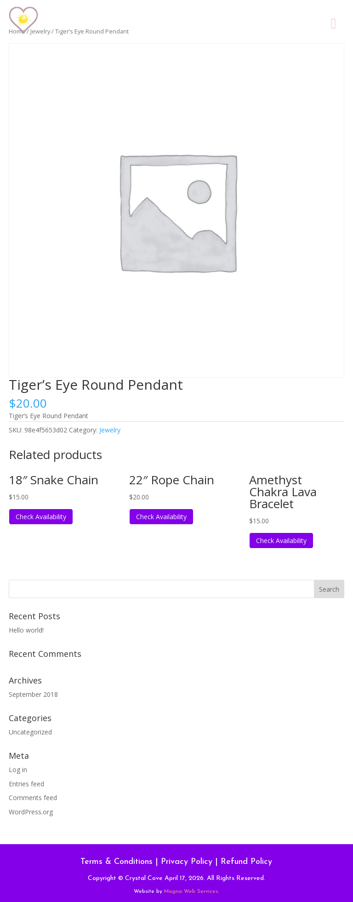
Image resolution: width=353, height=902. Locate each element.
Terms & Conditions (116, 861)
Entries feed (26, 783)
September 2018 (33, 694)
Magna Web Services (191, 891)
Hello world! (26, 630)
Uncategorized (30, 732)
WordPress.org (31, 811)
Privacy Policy (186, 861)
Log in (18, 769)
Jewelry (109, 430)
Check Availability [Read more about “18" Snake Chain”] (41, 516)
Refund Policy (246, 861)
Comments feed (33, 797)
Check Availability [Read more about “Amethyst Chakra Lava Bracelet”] (281, 540)
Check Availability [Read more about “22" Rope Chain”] (161, 516)
